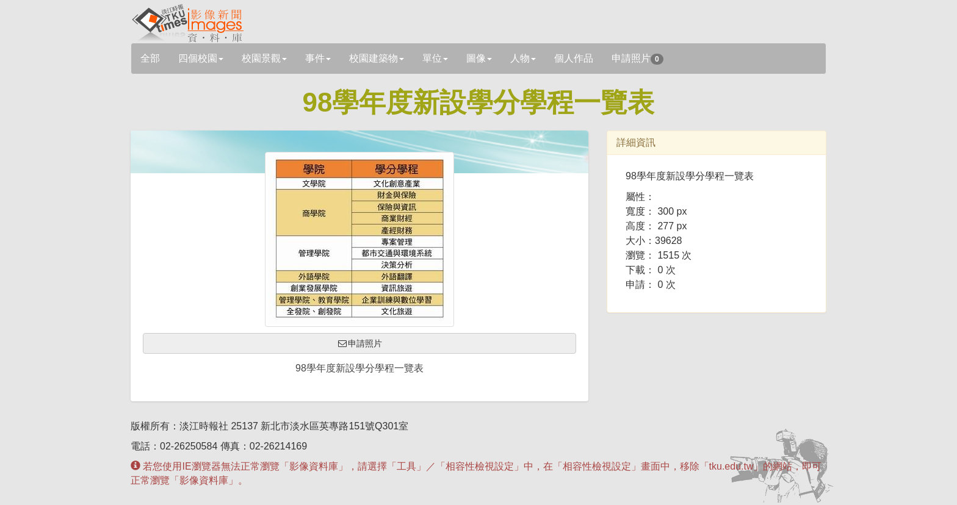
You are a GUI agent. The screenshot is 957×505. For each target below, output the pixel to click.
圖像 (479, 58)
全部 (150, 58)
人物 (523, 58)
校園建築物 (376, 58)
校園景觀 (264, 58)
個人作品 (573, 58)
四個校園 (200, 58)
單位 (435, 58)
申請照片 (637, 59)
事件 (318, 58)
